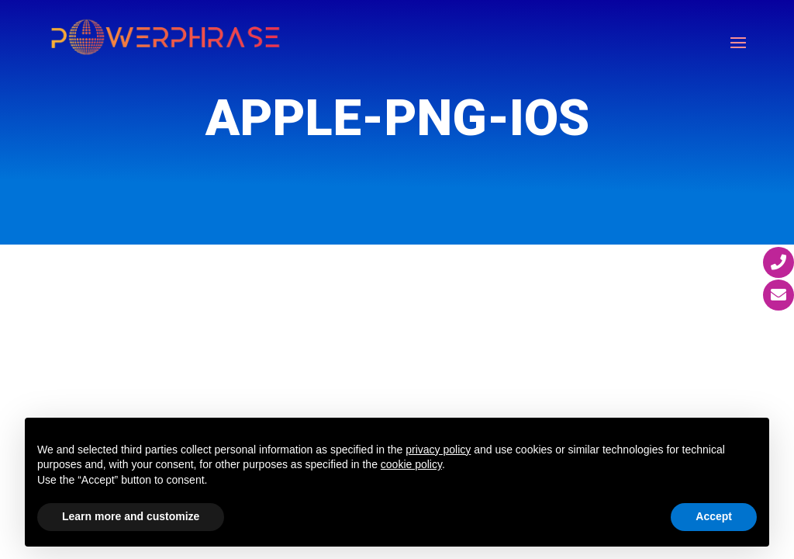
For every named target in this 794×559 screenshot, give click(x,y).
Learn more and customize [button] (130, 516)
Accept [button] (714, 516)
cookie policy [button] (411, 464)
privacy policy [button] (438, 449)
